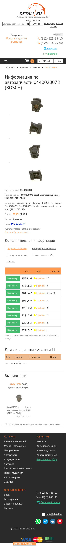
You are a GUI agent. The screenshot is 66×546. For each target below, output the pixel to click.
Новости (41, 441)
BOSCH (36, 67)
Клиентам (43, 436)
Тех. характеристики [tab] (17, 255)
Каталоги (9, 436)
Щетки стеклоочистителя (18, 468)
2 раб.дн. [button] (39, 293)
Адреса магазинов (47, 454)
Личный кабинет (14, 489)
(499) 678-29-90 (50, 43)
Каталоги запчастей (15, 441)
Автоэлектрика (12, 477)
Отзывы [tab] (11, 261)
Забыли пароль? (13, 503)
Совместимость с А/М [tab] (43, 255)
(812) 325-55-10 (50, 38)
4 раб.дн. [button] (39, 278)
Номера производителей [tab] (44, 248)
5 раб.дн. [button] (39, 285)
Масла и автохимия (15, 445)
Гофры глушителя (13, 472)
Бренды (24, 67)
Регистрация (49, 23)
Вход (6, 494)
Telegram (50, 48)
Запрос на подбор (47, 459)
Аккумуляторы (12, 459)
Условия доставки (46, 450)
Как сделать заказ (46, 445)
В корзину (12, 278)
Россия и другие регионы (16, 40)
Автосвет (9, 463)
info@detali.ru (54, 514)
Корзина (8, 508)
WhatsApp (50, 53)
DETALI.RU (10, 67)
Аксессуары (10, 454)
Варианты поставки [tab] (17, 248)
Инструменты (11, 450)
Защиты (8, 481)
